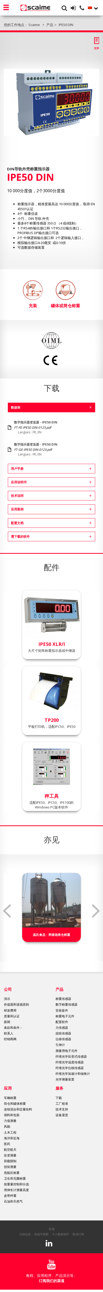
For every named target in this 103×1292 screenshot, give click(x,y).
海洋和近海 (12, 1138)
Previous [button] (7, 910)
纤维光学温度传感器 (70, 1062)
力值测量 (10, 1121)
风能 (7, 1126)
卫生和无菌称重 (15, 1178)
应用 (8, 1088)
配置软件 (62, 1022)
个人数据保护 (60, 1234)
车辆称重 (10, 1098)
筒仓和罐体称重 (15, 1103)
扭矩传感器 (63, 1033)
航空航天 (10, 1149)
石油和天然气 (13, 1201)
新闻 (7, 1022)
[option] (51, 102)
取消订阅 (78, 1234)
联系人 (8, 1033)
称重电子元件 (65, 1016)
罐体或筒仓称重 (65, 294)
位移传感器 (63, 1039)
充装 (33, 294)
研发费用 (10, 1010)
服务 (59, 1088)
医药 (7, 1144)
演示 (7, 999)
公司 (8, 989)
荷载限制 (10, 1161)
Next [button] (96, 910)
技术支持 (62, 1109)
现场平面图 (41, 1234)
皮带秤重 (10, 1195)
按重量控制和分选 (16, 1184)
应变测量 (10, 1155)
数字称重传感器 (66, 1004)
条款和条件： (13, 1027)
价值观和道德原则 (16, 1004)
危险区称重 (12, 1173)
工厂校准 (62, 1103)
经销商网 (10, 1039)
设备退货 (62, 1115)
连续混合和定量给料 (18, 1109)
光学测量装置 (65, 1079)
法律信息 (25, 1234)
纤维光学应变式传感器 (71, 1056)
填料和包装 (12, 1115)
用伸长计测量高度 (16, 1190)
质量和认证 (12, 1016)
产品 (59, 989)
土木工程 (10, 1132)
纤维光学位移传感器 (70, 1068)
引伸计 (60, 1045)
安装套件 (62, 1010)
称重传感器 (63, 999)
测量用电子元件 (66, 1051)
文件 (96, 48)
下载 (59, 1098)
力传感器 (62, 1027)
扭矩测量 (10, 1167)
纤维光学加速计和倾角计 (73, 1073)
